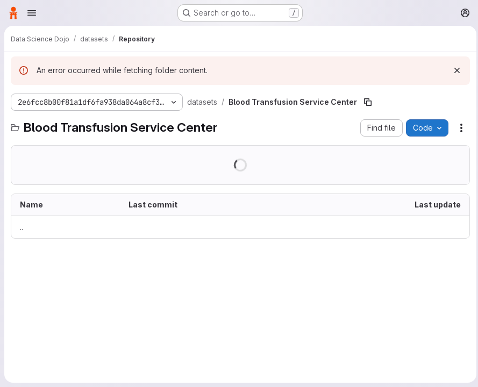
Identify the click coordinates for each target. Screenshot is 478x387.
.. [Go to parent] (21, 227)
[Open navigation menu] (31, 13)
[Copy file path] (367, 102)
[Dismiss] (454, 70)
